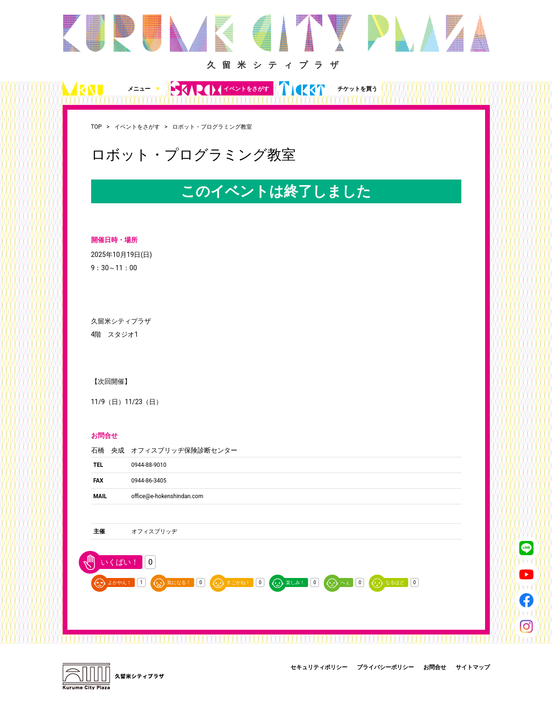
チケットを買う (328, 88)
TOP (96, 126)
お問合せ (434, 667)
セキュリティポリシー (318, 667)
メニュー (112, 88)
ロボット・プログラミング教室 (212, 126)
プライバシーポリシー (385, 667)
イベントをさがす (220, 88)
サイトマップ (473, 667)
